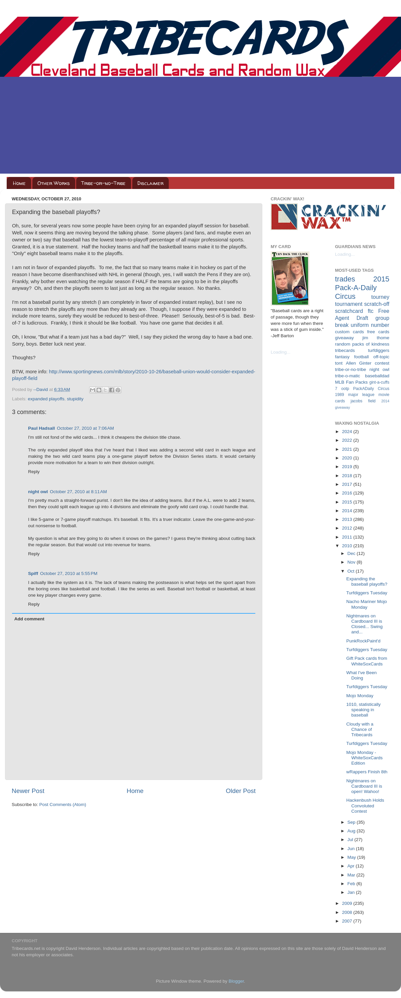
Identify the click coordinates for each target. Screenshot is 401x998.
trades (345, 279)
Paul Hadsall (41, 428)
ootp (345, 388)
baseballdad (377, 375)
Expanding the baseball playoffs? (366, 581)
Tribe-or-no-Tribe (103, 183)
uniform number (370, 325)
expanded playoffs (46, 398)
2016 (347, 492)
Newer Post (28, 790)
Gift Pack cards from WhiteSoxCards (366, 661)
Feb (352, 883)
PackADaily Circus (371, 388)
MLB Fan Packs (351, 382)
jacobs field (363, 401)
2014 (347, 510)
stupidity (75, 398)
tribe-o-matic (347, 375)
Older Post (241, 790)
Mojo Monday (359, 695)
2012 (347, 528)
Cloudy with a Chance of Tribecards (359, 729)
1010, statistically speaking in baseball (363, 710)
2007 (347, 921)
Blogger (236, 981)
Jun (352, 848)
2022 (347, 440)
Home (19, 183)
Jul (351, 839)
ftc (370, 311)
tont (339, 363)
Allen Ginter (359, 363)
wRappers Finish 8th (366, 771)
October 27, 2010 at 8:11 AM (78, 491)
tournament (349, 304)
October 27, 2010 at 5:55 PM (68, 573)
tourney (380, 297)
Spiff (33, 573)
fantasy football (352, 356)
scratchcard (349, 311)
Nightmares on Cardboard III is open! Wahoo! (364, 786)
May (352, 857)
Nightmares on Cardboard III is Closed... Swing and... (364, 624)
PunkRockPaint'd (363, 640)
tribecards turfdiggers (362, 350)
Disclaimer (150, 183)
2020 (347, 457)
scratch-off (376, 304)
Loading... (280, 352)
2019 (347, 466)
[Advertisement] (200, 127)
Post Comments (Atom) (62, 804)
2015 (347, 502)
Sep (352, 822)
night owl (38, 491)
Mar (352, 874)
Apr (352, 865)
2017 (347, 484)
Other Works (53, 183)
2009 (347, 903)
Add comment (29, 618)
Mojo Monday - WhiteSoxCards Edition (364, 758)
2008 (347, 912)
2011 (347, 537)
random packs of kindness (362, 344)
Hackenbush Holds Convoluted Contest (365, 805)
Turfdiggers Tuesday (366, 592)
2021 (347, 449)
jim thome (376, 337)
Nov (352, 562)
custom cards (349, 331)
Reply (34, 471)
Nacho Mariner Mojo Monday (366, 604)
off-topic (381, 356)
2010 (347, 545)
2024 (347, 431)
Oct (352, 571)
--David (41, 389)
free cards (378, 331)
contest (382, 363)
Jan (352, 892)
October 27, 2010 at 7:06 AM (85, 428)
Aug (352, 830)
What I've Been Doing (361, 675)
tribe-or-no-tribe (350, 369)
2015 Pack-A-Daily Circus (362, 288)
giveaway (344, 337)
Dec (352, 553)
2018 (347, 475)
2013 (347, 519)
